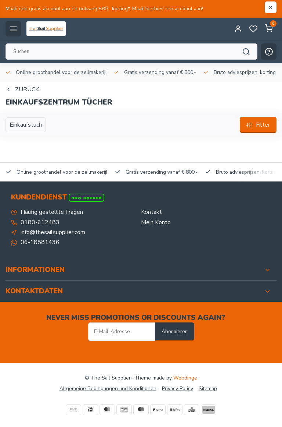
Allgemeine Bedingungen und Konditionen (107, 388)
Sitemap (208, 388)
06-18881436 (40, 242)
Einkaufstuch (26, 125)
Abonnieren (175, 331)
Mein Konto (156, 222)
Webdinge (185, 377)
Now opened (86, 197)
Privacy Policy (177, 388)
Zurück (22, 89)
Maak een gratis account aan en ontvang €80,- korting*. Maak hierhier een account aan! (104, 8)
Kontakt (151, 212)
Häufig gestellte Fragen (52, 212)
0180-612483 (40, 222)
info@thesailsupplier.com (53, 232)
